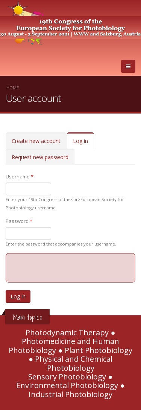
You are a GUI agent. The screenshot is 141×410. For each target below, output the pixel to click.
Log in (83, 143)
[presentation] (71, 268)
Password (19, 221)
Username (19, 176)
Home (12, 88)
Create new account (36, 140)
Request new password (40, 157)
